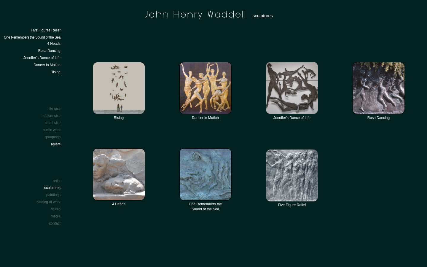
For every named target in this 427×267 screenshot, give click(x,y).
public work (51, 130)
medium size (50, 116)
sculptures (52, 188)
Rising (55, 72)
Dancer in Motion (47, 65)
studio (55, 209)
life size (54, 109)
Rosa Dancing (49, 51)
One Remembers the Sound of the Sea (32, 37)
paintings (53, 195)
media (55, 216)
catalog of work (48, 202)
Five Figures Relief (45, 30)
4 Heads (53, 44)
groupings (52, 137)
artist (56, 181)
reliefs (55, 144)
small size (52, 123)
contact (54, 223)
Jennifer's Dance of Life (41, 58)
